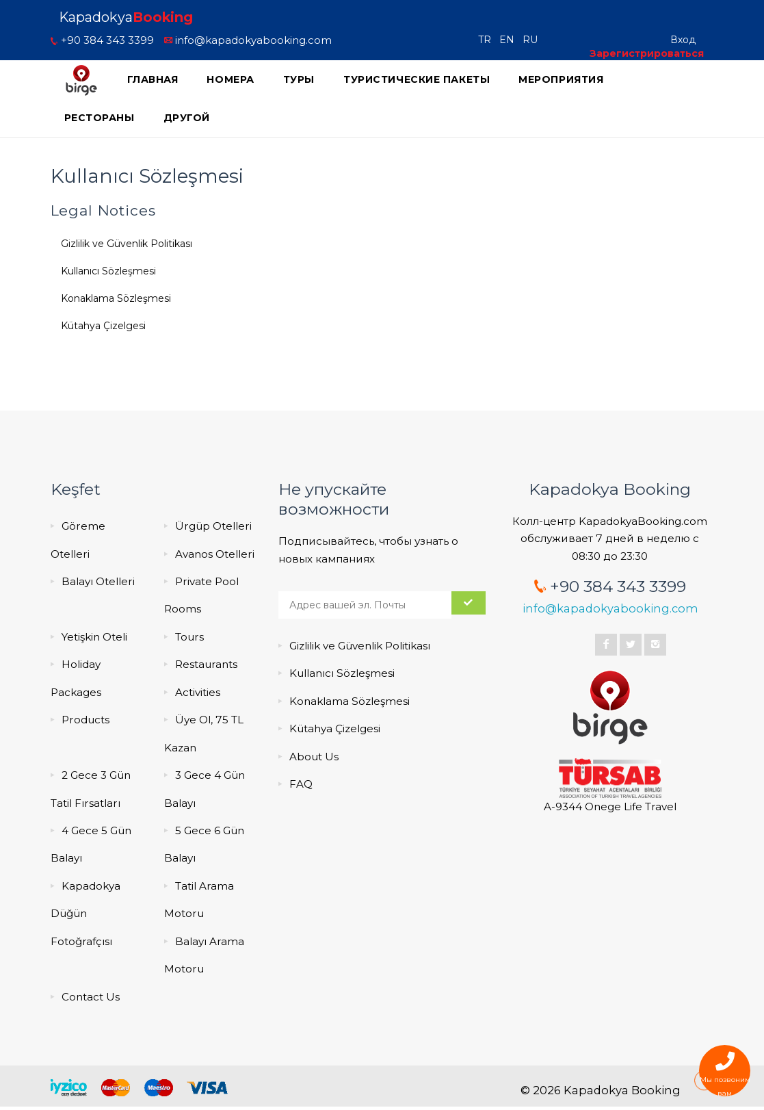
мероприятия (560, 79)
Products (85, 719)
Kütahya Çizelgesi (103, 326)
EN (509, 40)
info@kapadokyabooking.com (248, 40)
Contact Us (91, 996)
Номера (230, 79)
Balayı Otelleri (98, 581)
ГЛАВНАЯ (153, 79)
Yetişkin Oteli (94, 636)
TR (487, 40)
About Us (314, 756)
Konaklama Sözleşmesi (116, 298)
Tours (189, 636)
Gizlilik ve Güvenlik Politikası (126, 243)
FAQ (301, 783)
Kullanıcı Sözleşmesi (108, 271)
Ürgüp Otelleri (213, 525)
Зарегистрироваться (647, 53)
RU (533, 40)
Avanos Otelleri (214, 553)
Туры (299, 79)
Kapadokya (126, 17)
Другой (186, 118)
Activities (197, 692)
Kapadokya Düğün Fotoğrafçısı (85, 913)
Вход (683, 40)
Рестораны (99, 118)
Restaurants (206, 664)
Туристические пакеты (416, 79)
